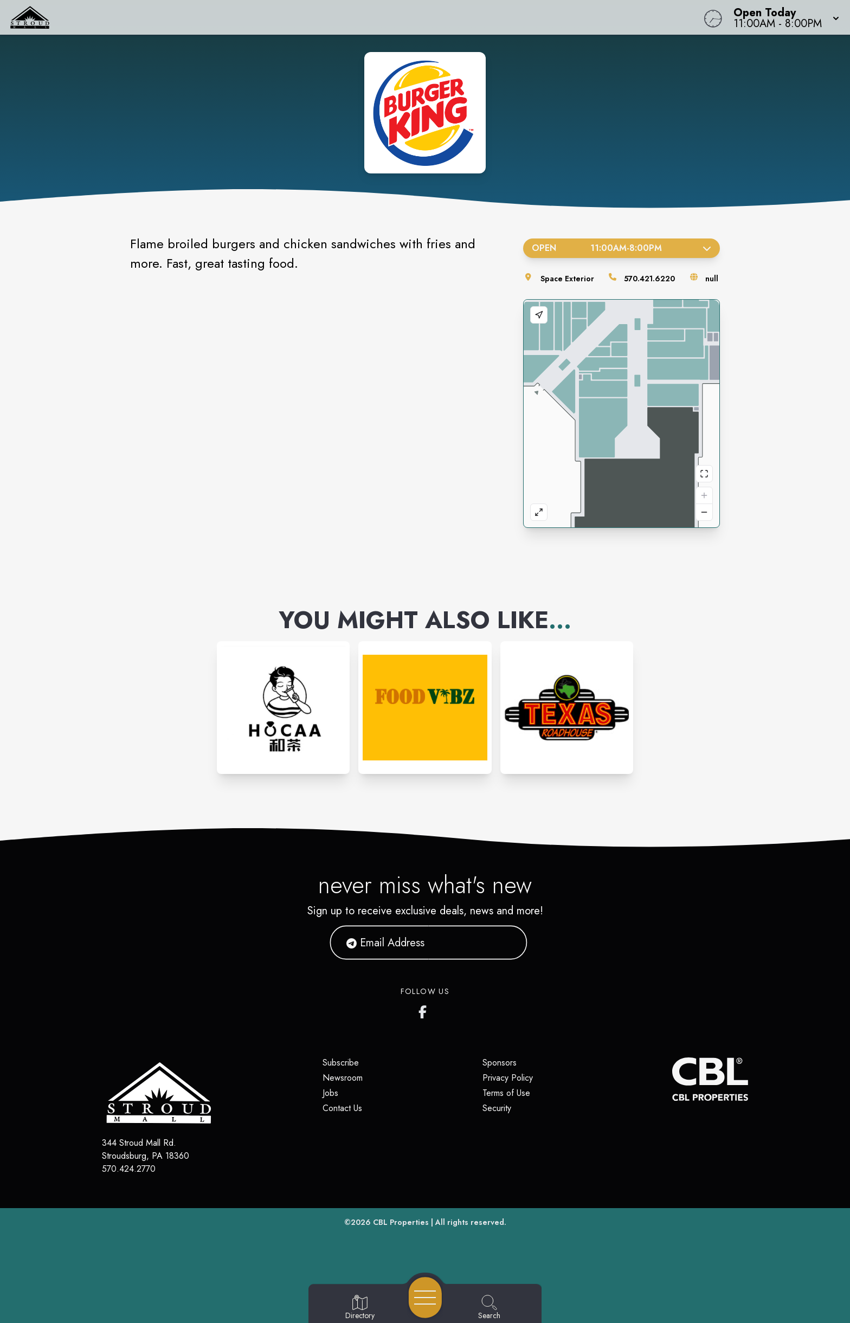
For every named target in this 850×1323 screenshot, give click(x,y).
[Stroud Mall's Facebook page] (425, 1009)
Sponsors (499, 1062)
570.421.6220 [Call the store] (649, 278)
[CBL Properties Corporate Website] (672, 1079)
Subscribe (341, 1062)
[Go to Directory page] (359, 1308)
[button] (783, 17)
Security (496, 1108)
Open (621, 248)
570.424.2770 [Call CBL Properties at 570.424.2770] (129, 1169)
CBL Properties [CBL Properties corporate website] (401, 1222)
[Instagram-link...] (283, 708)
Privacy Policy (507, 1078)
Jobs (330, 1093)
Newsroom (343, 1078)
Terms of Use (506, 1093)
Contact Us (342, 1108)
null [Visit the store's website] (711, 278)
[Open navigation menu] (425, 1297)
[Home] (321, 17)
